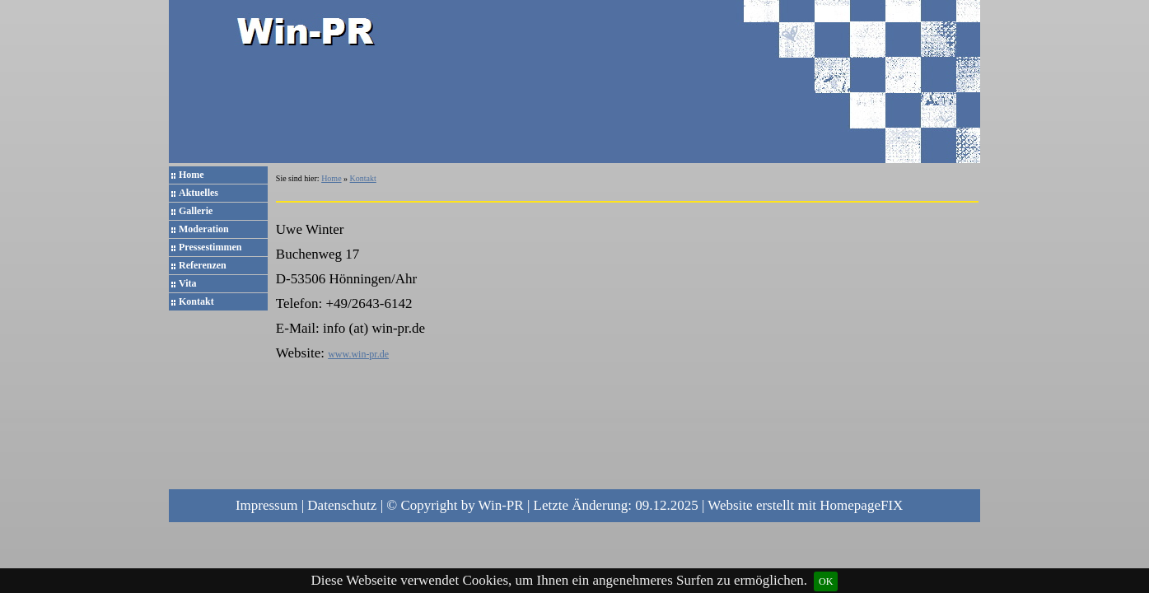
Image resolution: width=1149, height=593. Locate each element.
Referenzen (203, 265)
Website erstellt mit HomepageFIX (805, 505)
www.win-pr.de (358, 354)
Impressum (267, 505)
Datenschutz (341, 505)
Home (191, 174)
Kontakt (196, 301)
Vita (188, 283)
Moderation (204, 229)
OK (826, 581)
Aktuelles (198, 192)
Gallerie (196, 211)
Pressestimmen (210, 247)
